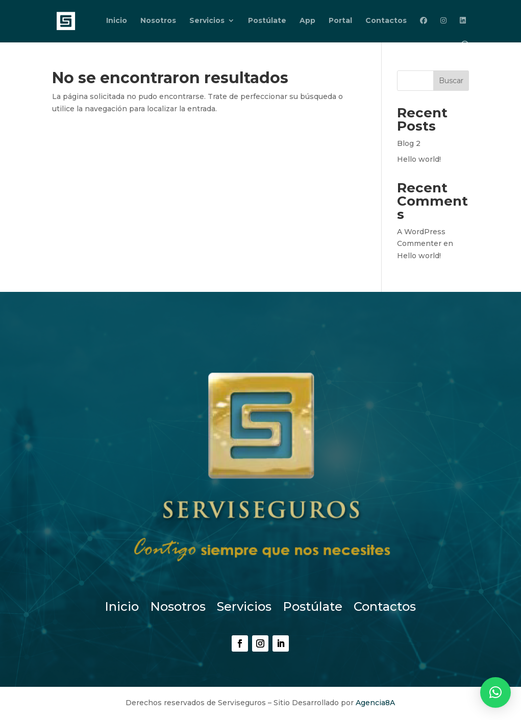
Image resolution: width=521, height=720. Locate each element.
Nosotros (158, 21)
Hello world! (419, 159)
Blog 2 (408, 143)
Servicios (207, 21)
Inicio (116, 21)
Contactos (386, 21)
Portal (340, 21)
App (307, 21)
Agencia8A (375, 702)
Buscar (451, 80)
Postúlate (267, 21)
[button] (495, 692)
